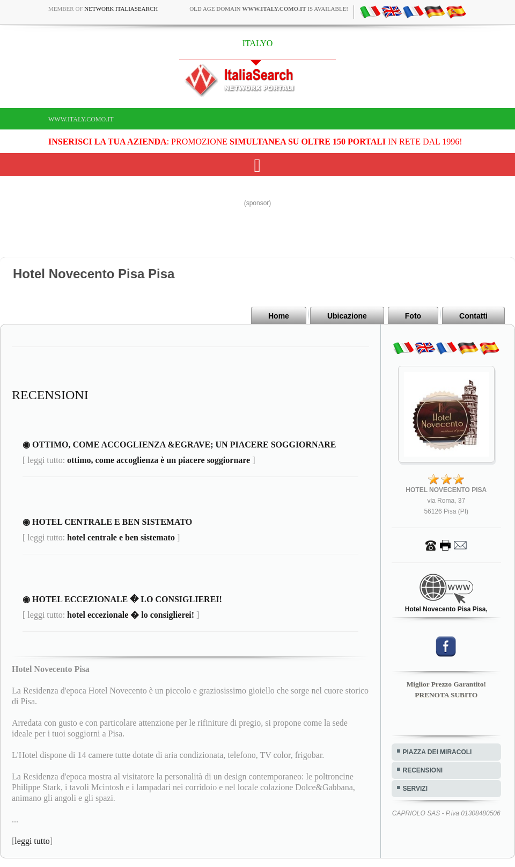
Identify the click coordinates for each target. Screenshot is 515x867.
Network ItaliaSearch (121, 8)
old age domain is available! (268, 8)
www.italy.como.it (81, 119)
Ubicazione (347, 316)
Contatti (473, 316)
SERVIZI (415, 788)
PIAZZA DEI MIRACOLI (437, 752)
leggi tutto (31, 841)
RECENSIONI (423, 770)
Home (278, 316)
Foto (413, 316)
